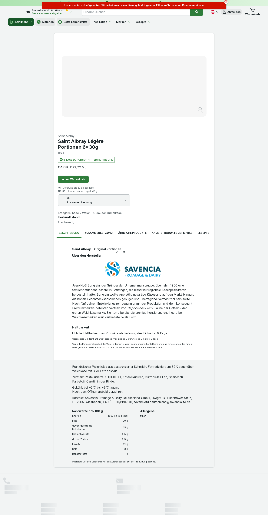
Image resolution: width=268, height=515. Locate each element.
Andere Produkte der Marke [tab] (172, 141)
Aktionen (45, 22)
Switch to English (141, 491)
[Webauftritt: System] (115, 507)
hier (104, 482)
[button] (231, 12)
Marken (123, 21)
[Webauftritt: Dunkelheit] (151, 507)
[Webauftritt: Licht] (132, 507)
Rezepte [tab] (203, 141)
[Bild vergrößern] (121, 98)
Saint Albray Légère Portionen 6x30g (161, 53)
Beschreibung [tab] (69, 141)
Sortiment (21, 22)
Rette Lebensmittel (73, 22)
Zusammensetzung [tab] (98, 141)
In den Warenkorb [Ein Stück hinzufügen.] (153, 88)
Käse (155, 122)
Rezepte (143, 21)
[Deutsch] (214, 12)
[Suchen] (196, 12)
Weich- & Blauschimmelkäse (182, 122)
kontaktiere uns (154, 253)
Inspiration (102, 21)
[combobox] (139, 12)
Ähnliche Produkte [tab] (132, 141)
